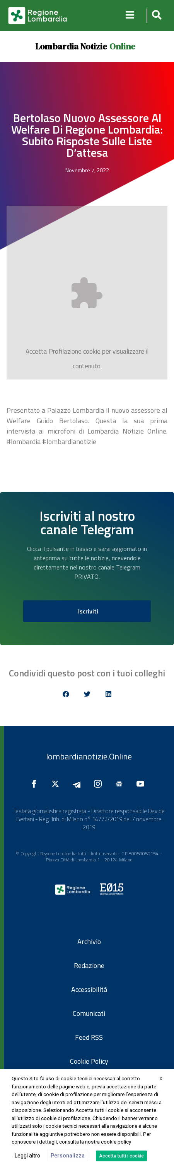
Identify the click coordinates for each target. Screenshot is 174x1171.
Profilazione (65, 351)
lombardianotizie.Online (89, 756)
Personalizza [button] (68, 1155)
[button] (156, 15)
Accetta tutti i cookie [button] (121, 1156)
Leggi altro (27, 1155)
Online (122, 46)
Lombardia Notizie (71, 46)
